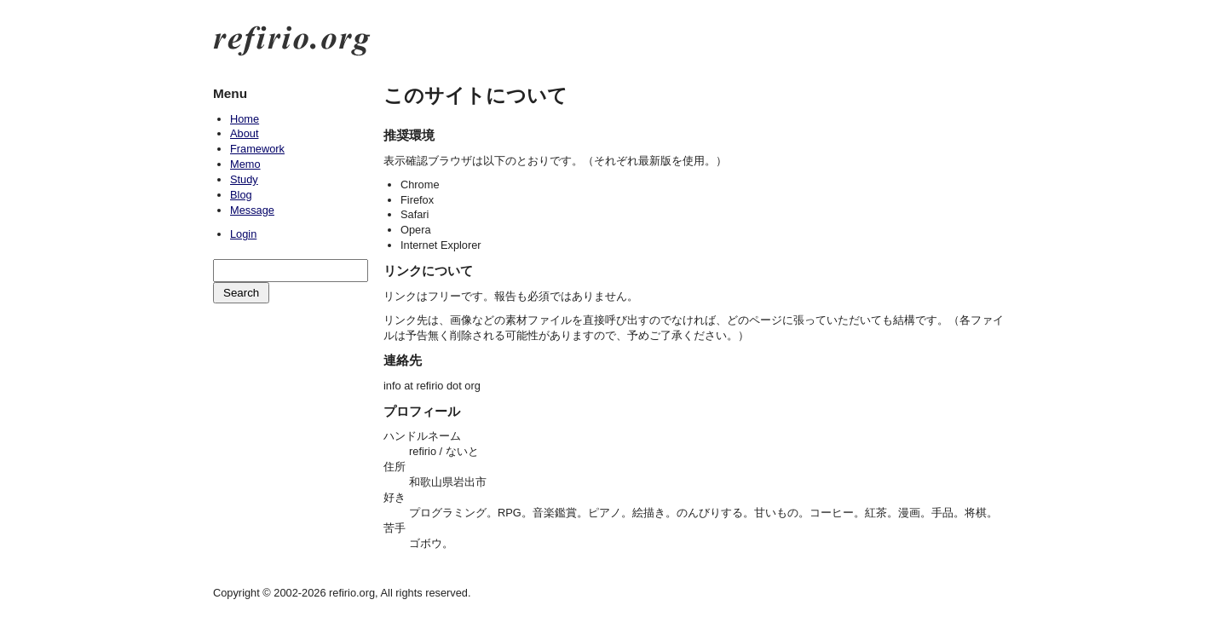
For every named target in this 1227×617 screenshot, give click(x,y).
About (244, 133)
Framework (257, 148)
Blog (241, 194)
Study (244, 179)
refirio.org (292, 41)
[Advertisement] (289, 393)
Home (244, 118)
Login (243, 234)
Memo (245, 164)
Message (252, 210)
